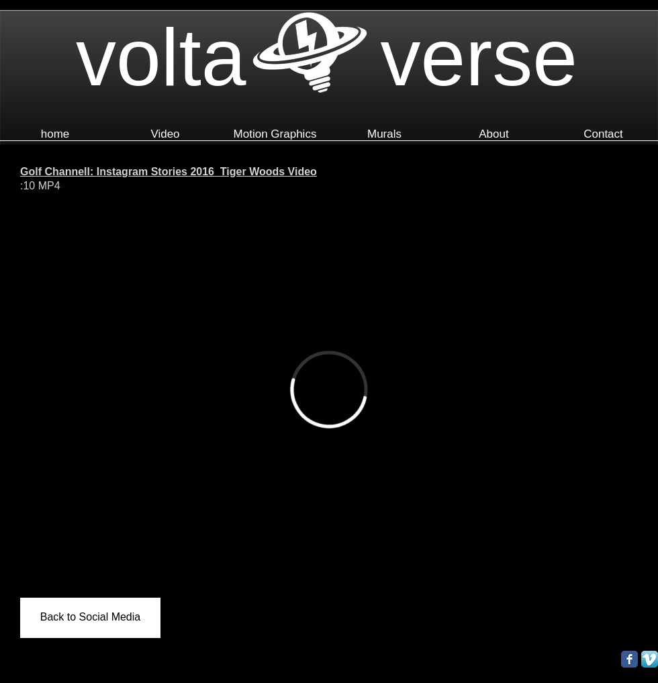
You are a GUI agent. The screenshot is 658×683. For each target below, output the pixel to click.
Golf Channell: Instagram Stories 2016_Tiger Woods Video (168, 171)
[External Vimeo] (329, 389)
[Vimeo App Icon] (649, 659)
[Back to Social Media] (90, 618)
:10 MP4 (40, 185)
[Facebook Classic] (629, 659)
